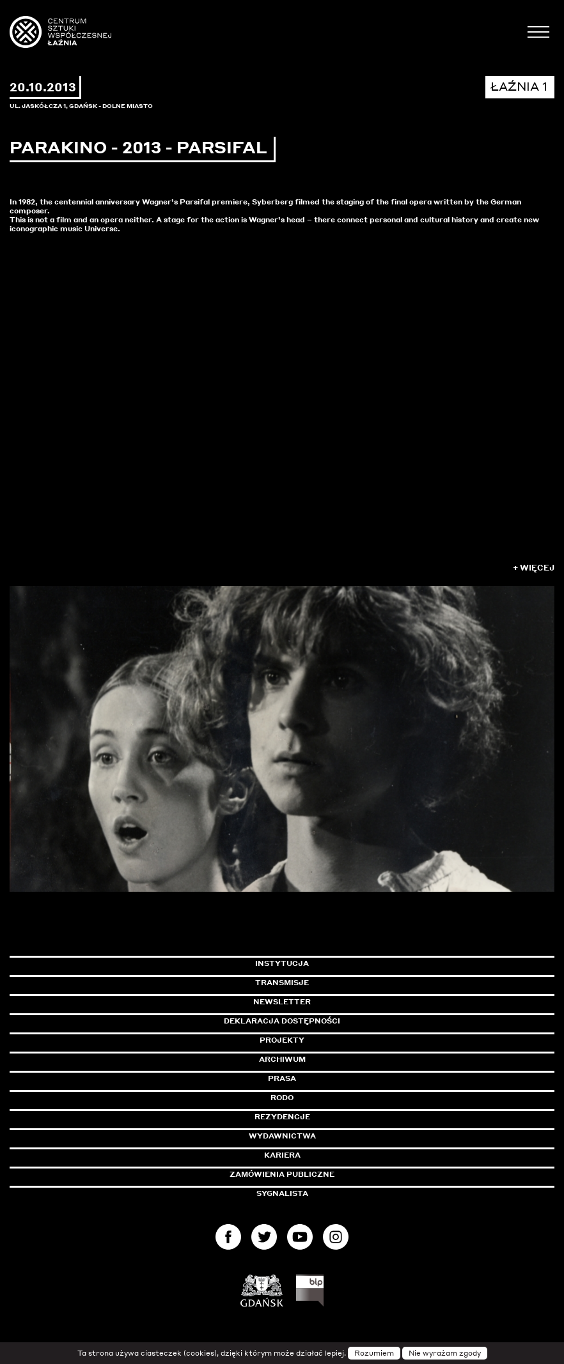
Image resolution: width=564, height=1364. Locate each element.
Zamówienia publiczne (311, 1174)
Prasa (282, 1078)
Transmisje (336, 982)
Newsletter (282, 1001)
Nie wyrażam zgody (445, 1353)
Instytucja (282, 963)
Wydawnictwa (282, 1135)
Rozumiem (374, 1353)
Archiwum (282, 1059)
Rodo (282, 1097)
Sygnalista (282, 1193)
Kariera (282, 1155)
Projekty (282, 1040)
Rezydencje (282, 1116)
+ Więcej (533, 567)
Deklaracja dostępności (282, 1020)
